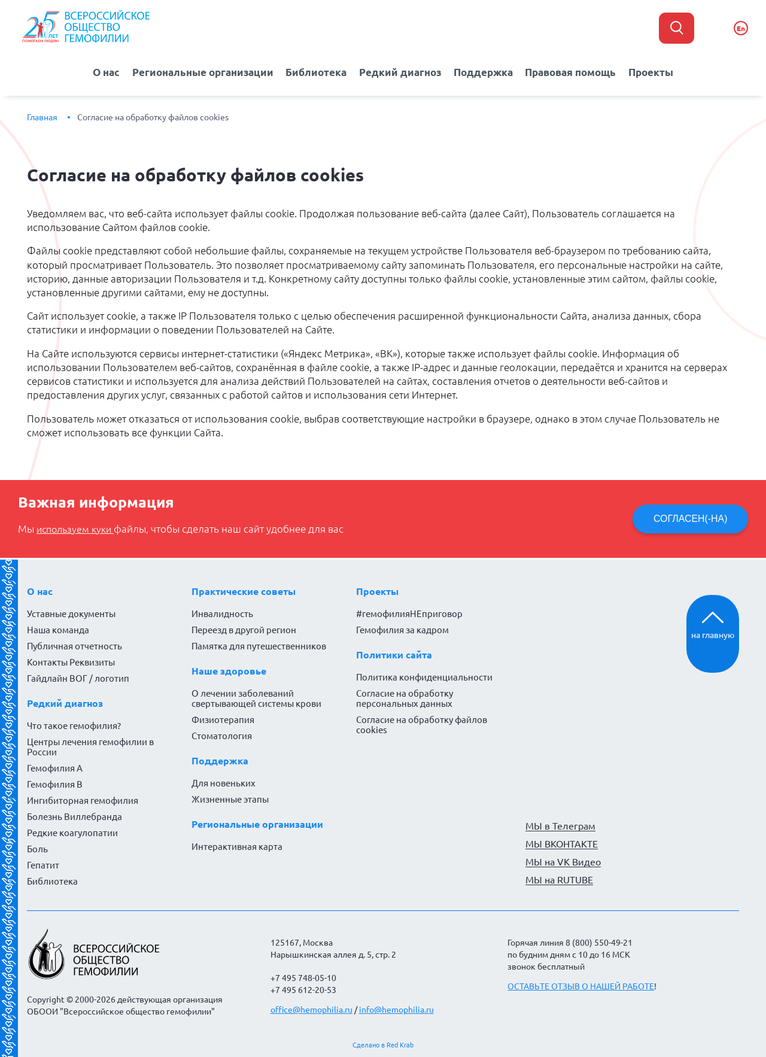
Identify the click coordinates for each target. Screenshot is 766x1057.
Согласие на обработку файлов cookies (153, 117)
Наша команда (58, 629)
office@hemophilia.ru (311, 1009)
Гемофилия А (55, 768)
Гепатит (43, 864)
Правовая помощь (575, 71)
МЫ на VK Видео (563, 861)
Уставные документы (71, 613)
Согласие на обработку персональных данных (404, 698)
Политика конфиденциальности (424, 677)
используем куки (78, 528)
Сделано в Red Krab (383, 1044)
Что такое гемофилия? (74, 725)
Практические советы (244, 590)
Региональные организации (198, 71)
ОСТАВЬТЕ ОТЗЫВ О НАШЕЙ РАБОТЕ (580, 986)
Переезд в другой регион (244, 629)
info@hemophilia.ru (396, 1009)
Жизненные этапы (230, 799)
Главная (42, 117)
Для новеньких (224, 782)
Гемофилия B (55, 784)
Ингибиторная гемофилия (82, 800)
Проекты (658, 71)
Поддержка (484, 71)
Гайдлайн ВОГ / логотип (78, 678)
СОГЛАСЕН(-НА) (690, 518)
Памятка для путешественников (259, 645)
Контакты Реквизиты (71, 662)
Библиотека (315, 71)
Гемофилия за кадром (402, 629)
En (741, 28)
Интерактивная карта (237, 846)
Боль (37, 848)
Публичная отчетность (74, 645)
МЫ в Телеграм (560, 825)
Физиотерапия (223, 719)
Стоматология (222, 735)
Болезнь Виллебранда (74, 816)
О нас (98, 71)
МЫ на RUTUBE (559, 879)
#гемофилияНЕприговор (409, 613)
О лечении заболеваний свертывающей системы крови (256, 698)
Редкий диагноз (400, 71)
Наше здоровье (229, 670)
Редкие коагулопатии (72, 832)
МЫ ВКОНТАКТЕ (561, 843)
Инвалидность (222, 613)
